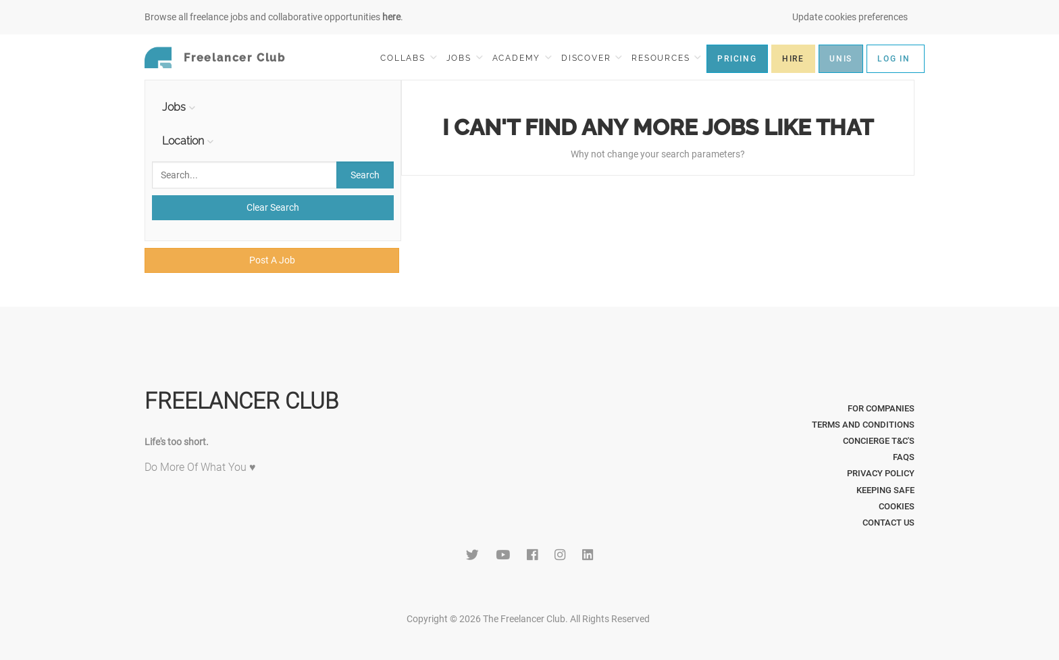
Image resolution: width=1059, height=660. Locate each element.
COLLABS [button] (408, 58)
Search (365, 175)
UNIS (840, 59)
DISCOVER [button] (591, 58)
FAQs (903, 457)
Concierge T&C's (878, 441)
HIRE (793, 59)
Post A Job (272, 260)
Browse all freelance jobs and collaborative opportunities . (274, 16)
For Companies (881, 408)
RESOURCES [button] (666, 58)
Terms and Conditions (863, 425)
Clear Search (273, 207)
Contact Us (888, 522)
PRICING (737, 59)
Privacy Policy (880, 473)
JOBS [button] (464, 58)
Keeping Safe (885, 490)
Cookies (896, 506)
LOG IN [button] (893, 59)
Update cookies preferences (850, 16)
